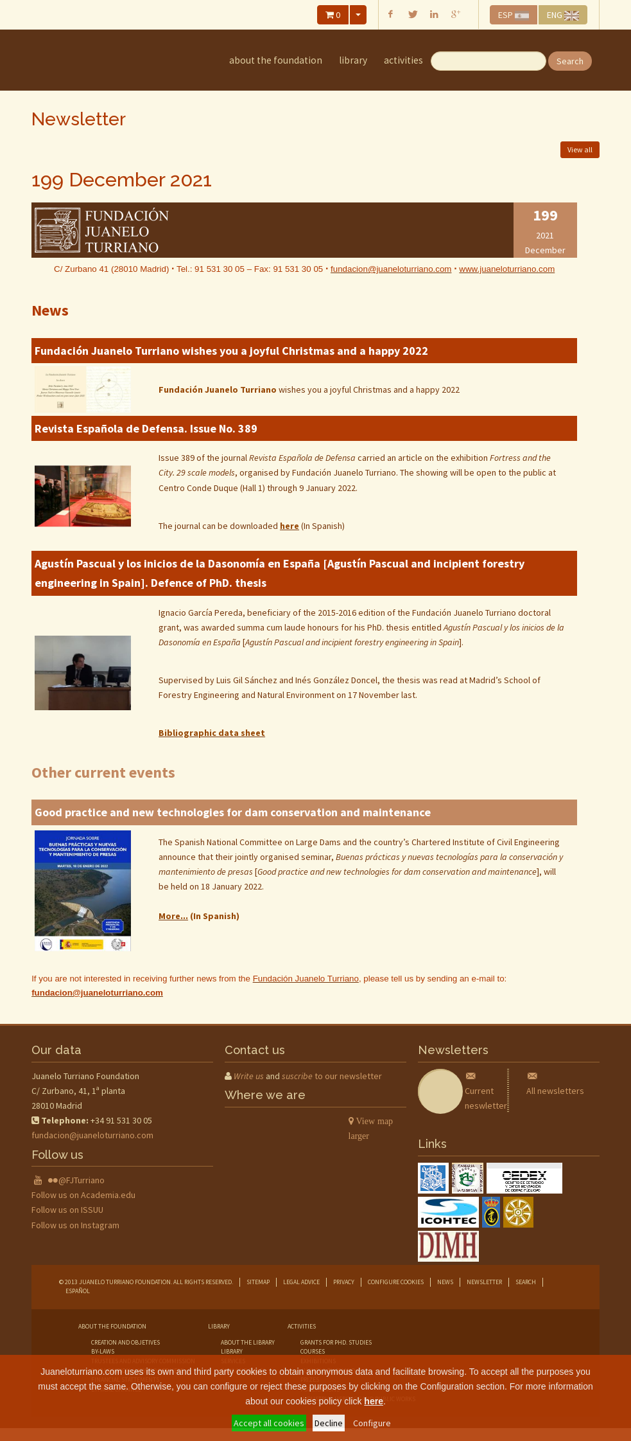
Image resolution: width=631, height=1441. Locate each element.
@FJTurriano (81, 1180)
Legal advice (301, 1282)
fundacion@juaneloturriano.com (92, 1135)
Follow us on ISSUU (67, 1209)
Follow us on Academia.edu (83, 1195)
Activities (403, 60)
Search (570, 61)
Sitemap (258, 1282)
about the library (248, 1342)
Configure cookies (396, 1282)
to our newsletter (332, 1076)
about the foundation (275, 60)
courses (312, 1351)
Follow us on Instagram (75, 1225)
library (353, 60)
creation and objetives (125, 1342)
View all (579, 149)
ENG (563, 15)
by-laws (102, 1351)
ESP (514, 15)
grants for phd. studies (336, 1342)
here (373, 1401)
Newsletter (484, 1282)
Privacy (343, 1282)
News (445, 1282)
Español (77, 1291)
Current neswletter (486, 1090)
